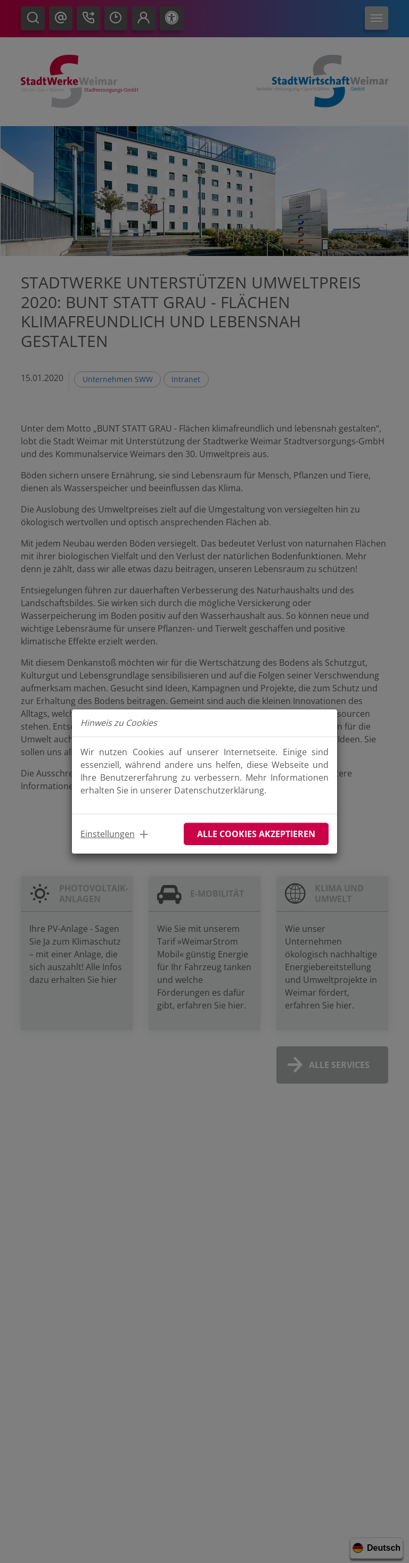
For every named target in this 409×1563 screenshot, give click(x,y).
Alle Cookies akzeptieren (256, 834)
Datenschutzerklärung (219, 790)
